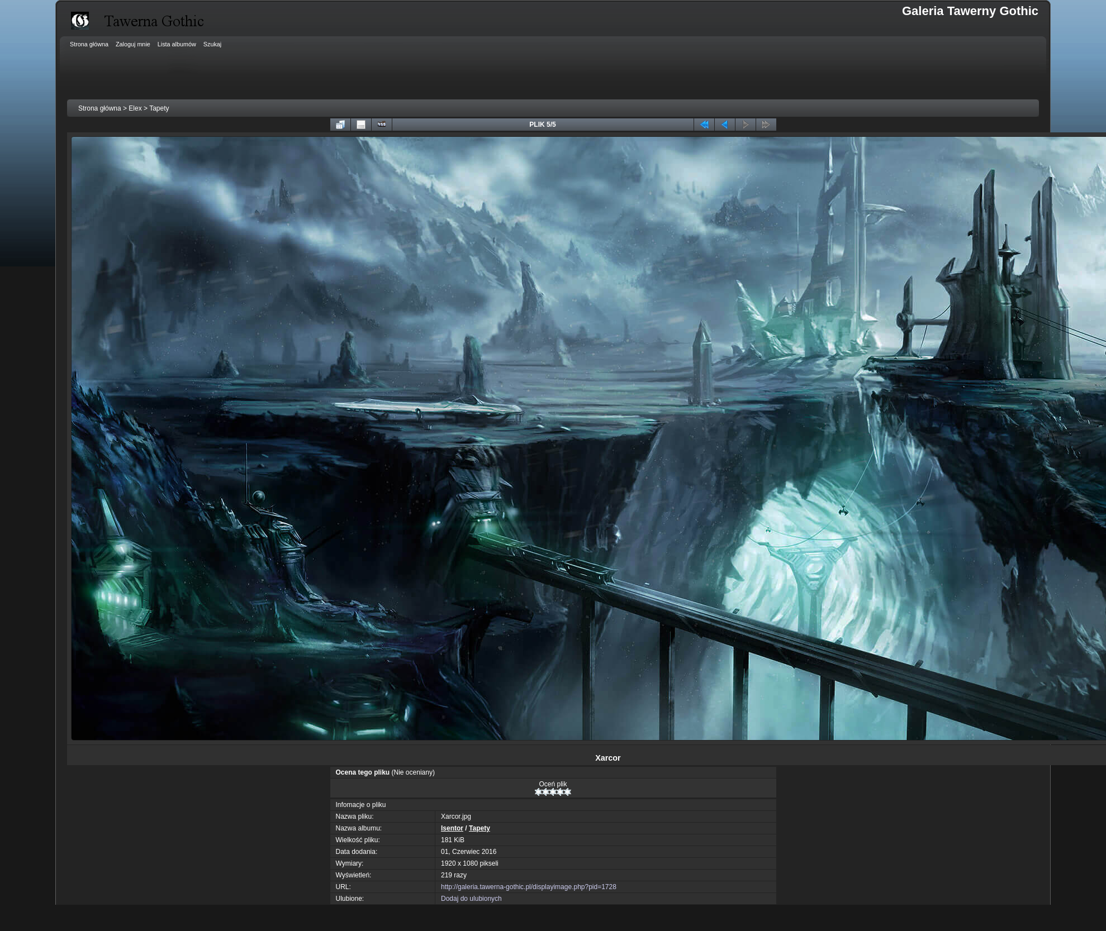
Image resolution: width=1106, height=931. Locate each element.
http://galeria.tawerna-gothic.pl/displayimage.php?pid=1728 (528, 887)
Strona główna (99, 108)
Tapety (159, 108)
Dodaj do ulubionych (471, 899)
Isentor (452, 828)
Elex (135, 108)
